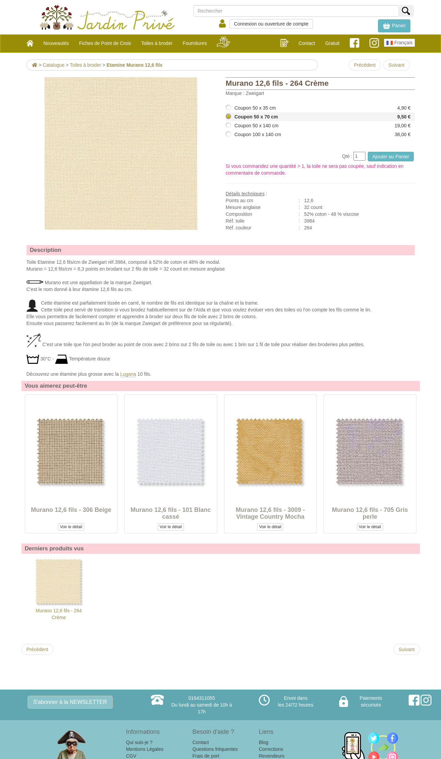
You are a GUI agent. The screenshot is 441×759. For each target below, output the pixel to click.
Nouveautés (56, 43)
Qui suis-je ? (139, 742)
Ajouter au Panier (390, 156)
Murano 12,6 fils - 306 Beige (71, 509)
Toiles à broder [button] (157, 43)
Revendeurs (272, 756)
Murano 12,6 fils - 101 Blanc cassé (170, 513)
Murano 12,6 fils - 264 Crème (58, 588)
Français (399, 42)
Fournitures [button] (195, 43)
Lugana (128, 374)
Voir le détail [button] (71, 526)
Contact (307, 43)
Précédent (365, 65)
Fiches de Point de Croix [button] (105, 43)
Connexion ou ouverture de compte (271, 24)
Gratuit (332, 43)
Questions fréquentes (215, 749)
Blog (263, 742)
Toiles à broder (85, 65)
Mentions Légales (144, 749)
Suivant (397, 65)
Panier (394, 26)
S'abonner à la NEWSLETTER (70, 702)
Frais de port (205, 756)
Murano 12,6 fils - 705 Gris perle (370, 513)
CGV (131, 756)
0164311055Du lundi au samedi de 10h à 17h (201, 704)
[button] (394, 25)
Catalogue (53, 65)
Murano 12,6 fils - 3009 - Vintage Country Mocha (270, 513)
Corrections (271, 749)
